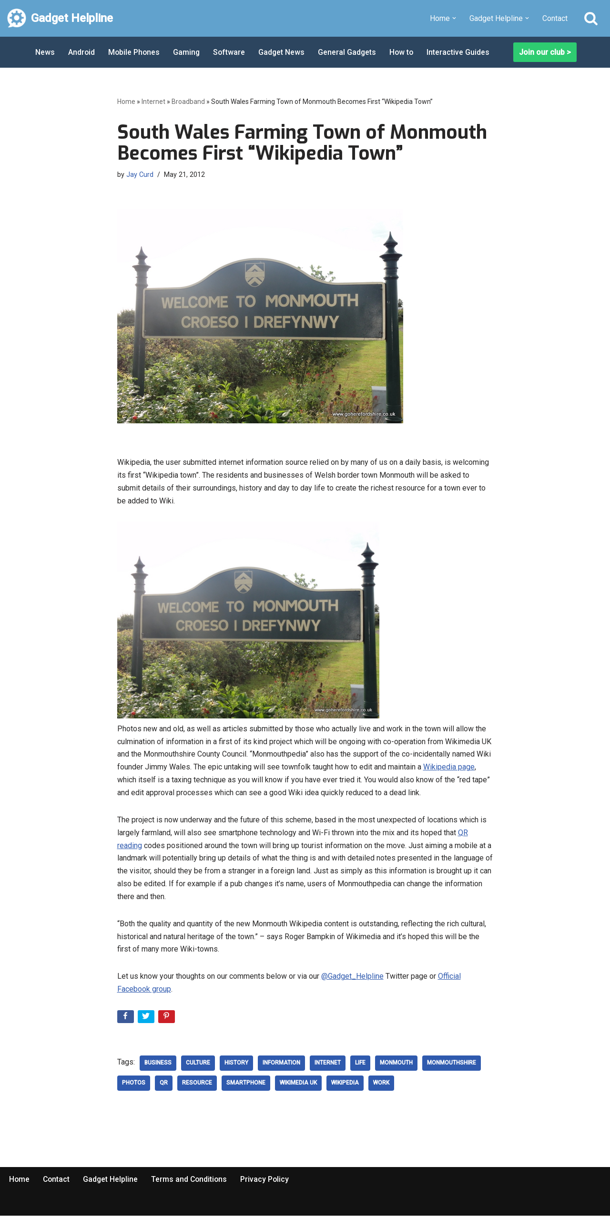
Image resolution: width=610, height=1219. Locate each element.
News (45, 52)
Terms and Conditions (191, 1182)
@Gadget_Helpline (352, 979)
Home (126, 101)
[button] (454, 18)
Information (281, 1066)
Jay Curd (139, 174)
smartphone (245, 1086)
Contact (555, 18)
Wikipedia (345, 1086)
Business (158, 1066)
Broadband (188, 101)
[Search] (591, 18)
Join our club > (545, 52)
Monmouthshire (451, 1066)
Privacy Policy (268, 1182)
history (236, 1066)
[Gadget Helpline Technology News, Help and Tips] (60, 18)
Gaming (188, 52)
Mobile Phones (135, 52)
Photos (133, 1086)
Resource (197, 1086)
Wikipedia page (449, 768)
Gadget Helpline (112, 1182)
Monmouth (396, 1066)
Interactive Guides (462, 52)
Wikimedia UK (298, 1086)
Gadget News (284, 52)
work (381, 1086)
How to (405, 52)
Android (81, 52)
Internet (153, 101)
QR (164, 1086)
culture (198, 1066)
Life (360, 1066)
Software (231, 52)
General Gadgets (350, 52)
